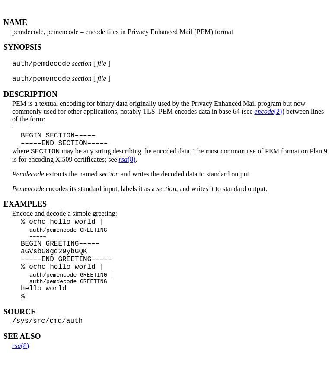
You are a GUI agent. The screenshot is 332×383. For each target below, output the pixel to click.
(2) (268, 114)
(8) (127, 166)
